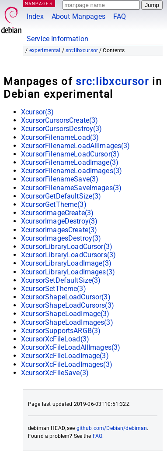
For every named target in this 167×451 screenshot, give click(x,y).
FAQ (119, 16)
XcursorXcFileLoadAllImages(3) (70, 347)
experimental (45, 50)
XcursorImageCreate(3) (57, 213)
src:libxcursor (82, 50)
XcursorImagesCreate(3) (59, 230)
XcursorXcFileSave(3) (55, 373)
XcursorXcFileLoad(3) (55, 339)
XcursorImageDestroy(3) (59, 221)
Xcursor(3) (37, 112)
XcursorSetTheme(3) (53, 288)
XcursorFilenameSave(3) (59, 179)
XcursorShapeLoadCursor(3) (66, 297)
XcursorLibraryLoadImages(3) (68, 272)
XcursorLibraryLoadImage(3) (66, 263)
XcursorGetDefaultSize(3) (61, 196)
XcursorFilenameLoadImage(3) (69, 162)
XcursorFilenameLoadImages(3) (71, 171)
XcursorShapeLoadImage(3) (65, 313)
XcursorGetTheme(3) (54, 204)
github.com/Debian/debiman (112, 428)
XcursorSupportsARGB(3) (61, 331)
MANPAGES (39, 3)
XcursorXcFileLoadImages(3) (66, 364)
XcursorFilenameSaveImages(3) (71, 188)
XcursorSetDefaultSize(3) (61, 280)
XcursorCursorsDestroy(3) (61, 128)
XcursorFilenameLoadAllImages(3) (75, 146)
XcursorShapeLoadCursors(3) (67, 305)
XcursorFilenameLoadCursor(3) (70, 154)
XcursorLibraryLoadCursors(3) (68, 255)
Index (35, 16)
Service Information (57, 39)
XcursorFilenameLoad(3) (60, 137)
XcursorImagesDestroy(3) (61, 238)
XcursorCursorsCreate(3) (59, 120)
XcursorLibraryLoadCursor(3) (66, 246)
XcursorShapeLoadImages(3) (67, 322)
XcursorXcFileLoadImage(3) (65, 356)
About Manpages (78, 16)
